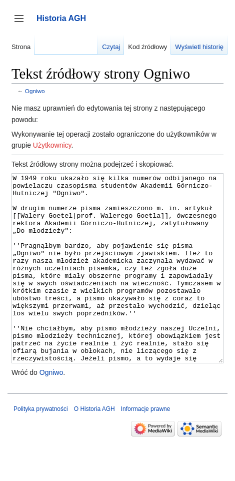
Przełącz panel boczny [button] (22, 23)
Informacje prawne (145, 446)
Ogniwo (35, 91)
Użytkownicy (52, 145)
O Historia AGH (94, 446)
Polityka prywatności (41, 446)
